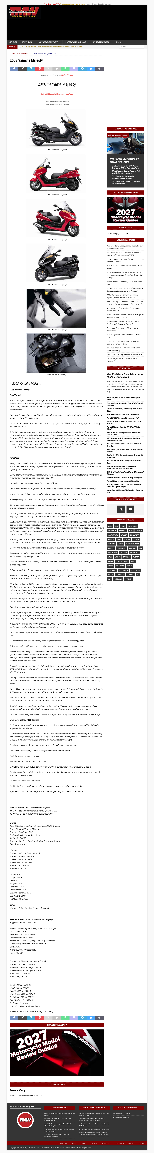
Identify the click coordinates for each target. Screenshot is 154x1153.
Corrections (106, 1143)
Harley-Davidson (132, 544)
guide (120, 544)
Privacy (94, 4)
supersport (135, 570)
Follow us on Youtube (121, 1117)
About (89, 4)
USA (109, 579)
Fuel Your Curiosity (125, 368)
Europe (136, 539)
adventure (132, 526)
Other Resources (101, 42)
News (117, 557)
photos (136, 557)
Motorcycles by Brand (75, 42)
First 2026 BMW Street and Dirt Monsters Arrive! (122, 418)
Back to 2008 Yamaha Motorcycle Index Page (57, 94)
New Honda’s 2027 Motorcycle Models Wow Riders (94, 1129)
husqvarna (121, 548)
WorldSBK (118, 579)
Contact (107, 4)
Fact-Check (120, 1143)
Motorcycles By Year (48, 42)
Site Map (142, 1143)
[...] (108, 392)
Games (118, 42)
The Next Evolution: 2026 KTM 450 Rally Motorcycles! (124, 478)
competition (113, 535)
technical (120, 575)
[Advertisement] (95, 23)
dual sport (134, 535)
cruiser (124, 535)
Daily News (27, 42)
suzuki (110, 575)
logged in (24, 1095)
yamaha (128, 579)
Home (13, 54)
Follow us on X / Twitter (121, 1114)
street (129, 566)
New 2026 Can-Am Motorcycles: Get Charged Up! (123, 481)
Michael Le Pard (67, 75)
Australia (112, 531)
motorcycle (134, 553)
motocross (112, 553)
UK (138, 575)
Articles (13, 42)
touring (131, 575)
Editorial (101, 4)
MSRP (110, 557)
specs (133, 561)
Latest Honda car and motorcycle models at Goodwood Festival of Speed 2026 (92, 1119)
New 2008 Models (23, 54)
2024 (123, 526)
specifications (122, 561)
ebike (119, 539)
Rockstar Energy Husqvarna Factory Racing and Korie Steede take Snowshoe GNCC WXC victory (124, 275)
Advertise (63, 1143)
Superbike (112, 570)
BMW (130, 531)
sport (110, 566)
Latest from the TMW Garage (126, 129)
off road (126, 557)
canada (139, 531)
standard (120, 566)
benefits (122, 531)
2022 (110, 526)
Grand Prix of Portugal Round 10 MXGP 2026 (124, 354)
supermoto (123, 570)
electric (127, 539)
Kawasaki (132, 548)
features (111, 544)
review (110, 561)
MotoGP (123, 553)
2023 (116, 526)
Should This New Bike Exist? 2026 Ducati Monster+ (123, 414)
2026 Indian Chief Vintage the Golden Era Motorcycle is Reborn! (56, 1135)
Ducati (110, 539)
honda (110, 548)
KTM (140, 548)
